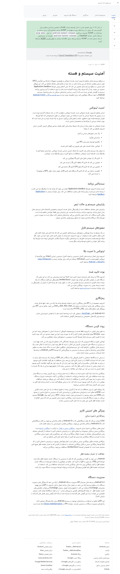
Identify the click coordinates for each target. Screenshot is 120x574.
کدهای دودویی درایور (79, 565)
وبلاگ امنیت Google (50, 558)
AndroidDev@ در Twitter (48, 550)
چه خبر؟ (114, 15)
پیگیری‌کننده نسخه (23, 569)
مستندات (114, 9)
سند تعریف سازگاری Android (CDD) (22, 95)
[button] (106, 19)
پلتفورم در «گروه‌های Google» (47, 562)
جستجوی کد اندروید (80, 3)
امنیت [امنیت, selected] (90, 15)
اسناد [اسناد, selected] (98, 3)
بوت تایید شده (61, 288)
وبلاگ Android (52, 554)
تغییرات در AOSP (23, 38)
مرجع (21, 15)
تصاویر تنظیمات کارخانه (78, 562)
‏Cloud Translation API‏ (44, 55)
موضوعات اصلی (76, 15)
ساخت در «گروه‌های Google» (47, 565)
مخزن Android (81, 547)
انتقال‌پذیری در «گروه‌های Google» (46, 569)
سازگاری (62, 15)
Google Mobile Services (20, 562)
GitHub (83, 569)
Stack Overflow (23, 565)
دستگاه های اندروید (46, 15)
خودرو (31, 15)
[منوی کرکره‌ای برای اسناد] (93, 3)
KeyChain (62, 313)
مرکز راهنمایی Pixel (23, 550)
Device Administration (29, 504)
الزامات (83, 550)
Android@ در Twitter (49, 547)
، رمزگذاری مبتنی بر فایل (43, 428)
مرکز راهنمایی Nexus (22, 554)
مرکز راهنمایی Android (21, 547)
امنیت (66, 64)
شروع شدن (101, 15)
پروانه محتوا (44, 515)
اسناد (72, 64)
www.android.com (22, 558)
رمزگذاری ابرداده (20, 428)
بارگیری (83, 554)
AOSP (79, 64)
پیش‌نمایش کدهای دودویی (78, 558)
